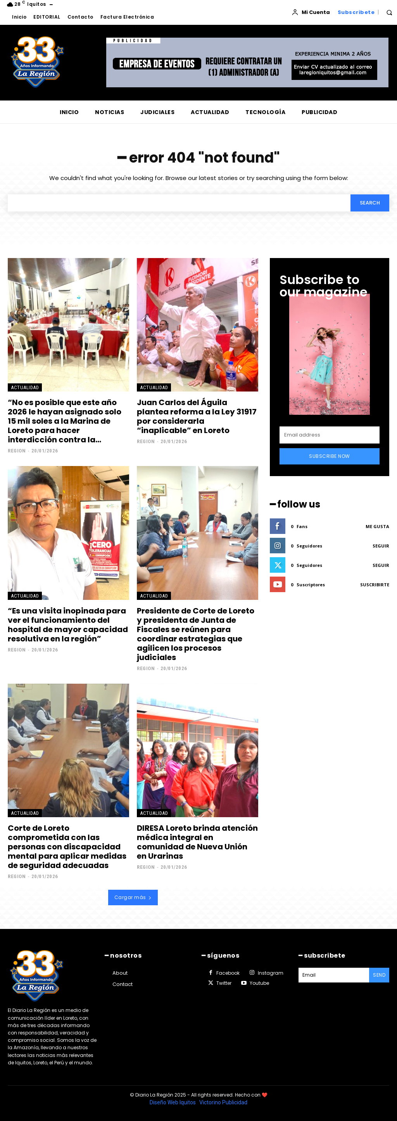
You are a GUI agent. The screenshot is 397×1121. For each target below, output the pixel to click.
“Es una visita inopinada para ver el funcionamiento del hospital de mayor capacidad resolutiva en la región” (68, 624)
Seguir (381, 546)
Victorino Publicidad (223, 1102)
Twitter (223, 983)
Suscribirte (374, 584)
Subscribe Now (329, 456)
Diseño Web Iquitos (173, 1102)
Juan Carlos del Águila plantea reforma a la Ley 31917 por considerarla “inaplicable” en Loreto (197, 416)
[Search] (369, 202)
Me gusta (377, 526)
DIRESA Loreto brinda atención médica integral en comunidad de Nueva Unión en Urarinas (197, 842)
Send (379, 975)
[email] (330, 435)
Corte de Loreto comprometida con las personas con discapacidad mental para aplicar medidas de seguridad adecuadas (67, 847)
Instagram (270, 973)
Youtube (259, 983)
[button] (389, 12)
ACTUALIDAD (25, 387)
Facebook (228, 973)
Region (17, 451)
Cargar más (133, 897)
